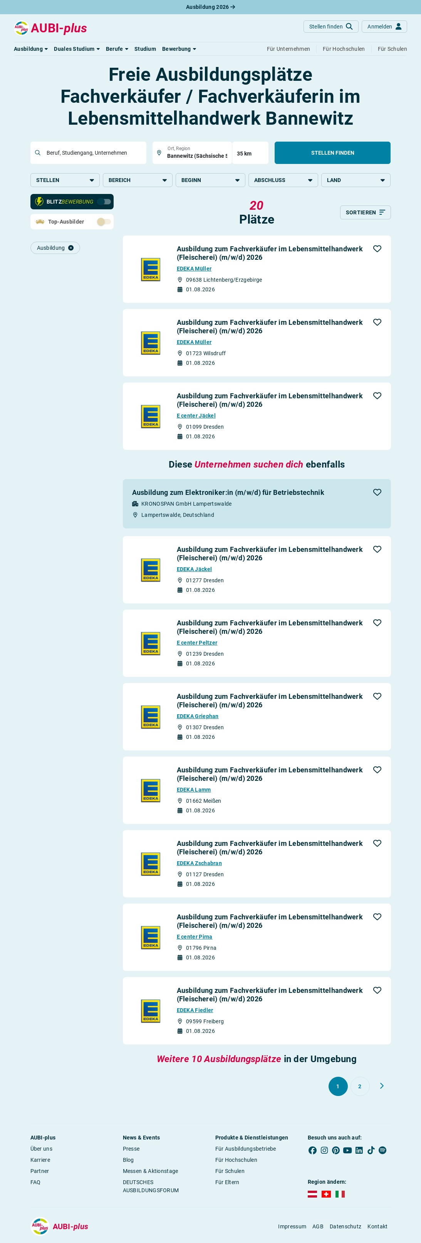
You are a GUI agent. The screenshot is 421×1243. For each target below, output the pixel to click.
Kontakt (377, 1227)
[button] (31, 49)
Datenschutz (345, 1227)
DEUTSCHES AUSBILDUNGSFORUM (151, 1187)
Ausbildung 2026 (210, 7)
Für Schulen (230, 1172)
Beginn (210, 180)
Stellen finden (332, 153)
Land (356, 180)
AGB (318, 1227)
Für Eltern (227, 1183)
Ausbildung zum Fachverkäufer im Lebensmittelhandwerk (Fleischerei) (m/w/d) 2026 (270, 254)
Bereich (138, 180)
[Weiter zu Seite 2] (381, 1087)
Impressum (292, 1227)
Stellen (65, 180)
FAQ (35, 1183)
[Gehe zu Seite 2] (360, 1087)
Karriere (40, 1161)
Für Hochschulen (236, 1161)
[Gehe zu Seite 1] (338, 1087)
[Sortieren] (365, 213)
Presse (131, 1149)
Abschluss (283, 180)
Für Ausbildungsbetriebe (245, 1149)
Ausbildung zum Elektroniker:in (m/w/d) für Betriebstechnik (228, 493)
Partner (39, 1172)
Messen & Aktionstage (150, 1172)
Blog (128, 1161)
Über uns (41, 1149)
